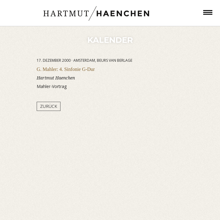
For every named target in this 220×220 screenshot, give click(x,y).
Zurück (48, 106)
